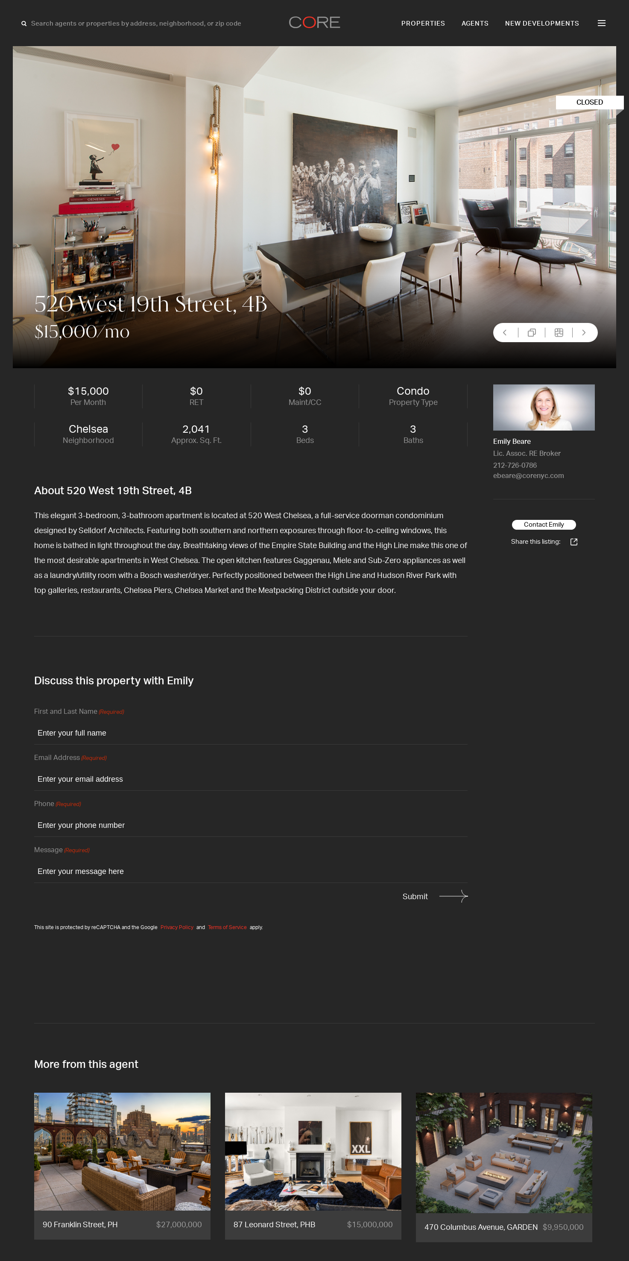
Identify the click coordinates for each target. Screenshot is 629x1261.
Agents (475, 24)
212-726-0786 (515, 465)
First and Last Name (79, 712)
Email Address (70, 758)
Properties (423, 24)
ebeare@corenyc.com (528, 475)
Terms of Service (227, 927)
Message (61, 850)
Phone (57, 804)
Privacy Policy (177, 927)
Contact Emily (544, 525)
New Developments (542, 24)
